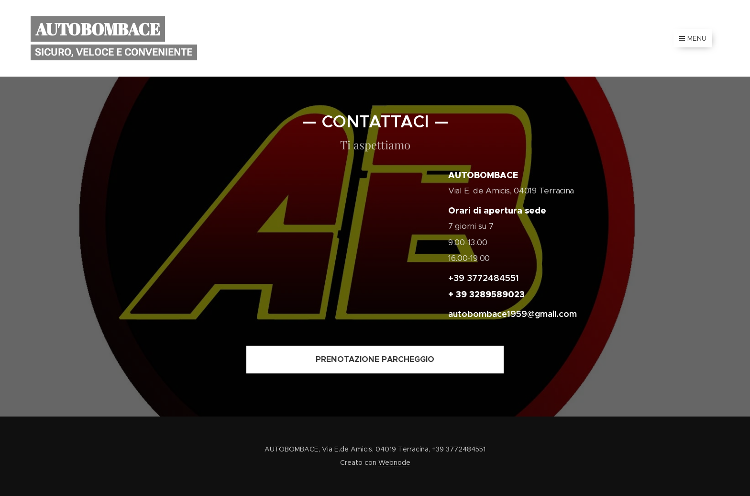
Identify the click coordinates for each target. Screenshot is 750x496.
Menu (692, 38)
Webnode (394, 462)
